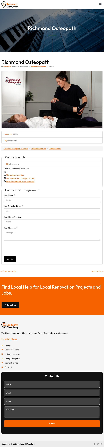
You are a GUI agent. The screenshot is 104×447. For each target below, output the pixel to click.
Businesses (7, 66)
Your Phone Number (12, 217)
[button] (100, 4)
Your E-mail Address (13, 206)
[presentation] (25, 248)
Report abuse (55, 148)
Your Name (9, 195)
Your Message (10, 228)
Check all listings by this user (16, 148)
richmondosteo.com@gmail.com (20, 178)
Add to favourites (38, 148)
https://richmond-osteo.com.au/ (20, 181)
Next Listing (97, 271)
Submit (10, 259)
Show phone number (15, 175)
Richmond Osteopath (38, 66)
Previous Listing (8, 271)
